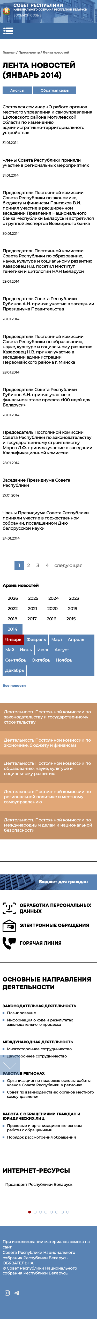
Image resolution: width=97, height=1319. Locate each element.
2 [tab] (35, 1212)
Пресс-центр (29, 52)
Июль (43, 649)
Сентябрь (15, 660)
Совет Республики (50, 7)
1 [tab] (29, 1212)
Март (56, 639)
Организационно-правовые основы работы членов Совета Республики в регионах (49, 1083)
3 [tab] (40, 1212)
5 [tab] (51, 1212)
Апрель (76, 639)
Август (62, 649)
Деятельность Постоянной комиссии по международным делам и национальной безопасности (48, 825)
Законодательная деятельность (39, 1006)
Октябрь (41, 660)
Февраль (36, 639)
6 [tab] (57, 1212)
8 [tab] (67, 1212)
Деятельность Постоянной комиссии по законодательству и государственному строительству (47, 717)
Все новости (14, 685)
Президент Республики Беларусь (38, 1184)
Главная (9, 52)
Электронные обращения (46, 925)
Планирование (21, 1013)
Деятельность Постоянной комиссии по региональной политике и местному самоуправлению (47, 796)
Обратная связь (55, 90)
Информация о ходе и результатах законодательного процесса (40, 1022)
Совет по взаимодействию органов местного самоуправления (50, 1094)
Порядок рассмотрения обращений (41, 1137)
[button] (8, 31)
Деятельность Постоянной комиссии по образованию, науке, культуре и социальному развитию (47, 768)
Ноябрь (64, 660)
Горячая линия (32, 943)
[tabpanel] (48, 1185)
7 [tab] (62, 1212)
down (10, 1065)
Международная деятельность (38, 1042)
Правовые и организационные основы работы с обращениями (44, 1128)
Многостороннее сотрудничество (39, 1049)
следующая (68, 565)
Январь (13, 639)
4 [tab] (46, 1212)
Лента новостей (56, 52)
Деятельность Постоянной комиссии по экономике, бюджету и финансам (47, 743)
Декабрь (14, 670)
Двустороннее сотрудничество (37, 1056)
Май (9, 649)
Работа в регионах (23, 1073)
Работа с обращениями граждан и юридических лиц (41, 1116)
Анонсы (17, 90)
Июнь (26, 649)
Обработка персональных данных (47, 908)
